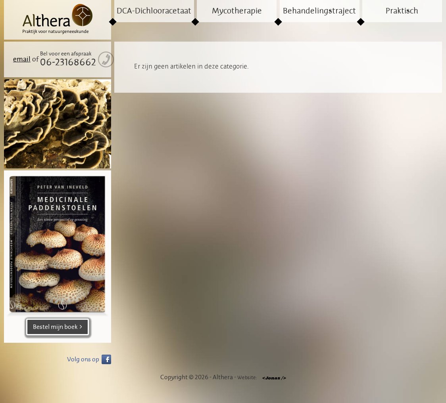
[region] (57, 123)
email (22, 59)
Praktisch (402, 11)
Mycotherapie (237, 11)
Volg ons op (83, 359)
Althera (57, 20)
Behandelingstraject (319, 11)
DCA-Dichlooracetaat (154, 11)
